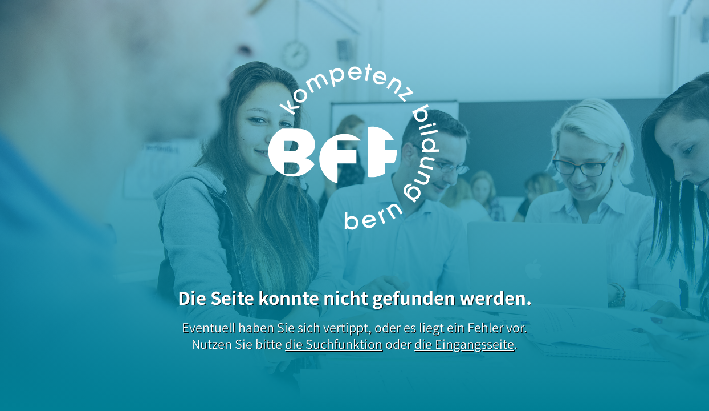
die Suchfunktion (333, 344)
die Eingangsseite (464, 344)
